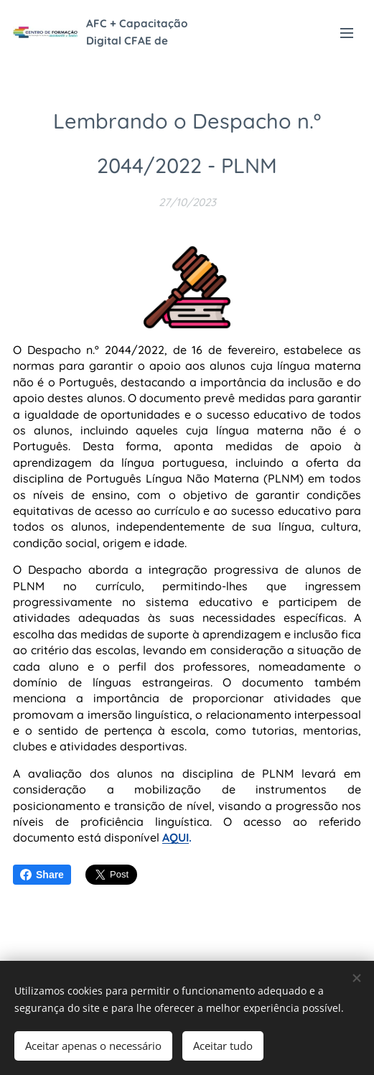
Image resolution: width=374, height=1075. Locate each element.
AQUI (175, 837)
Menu (346, 33)
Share (42, 874)
